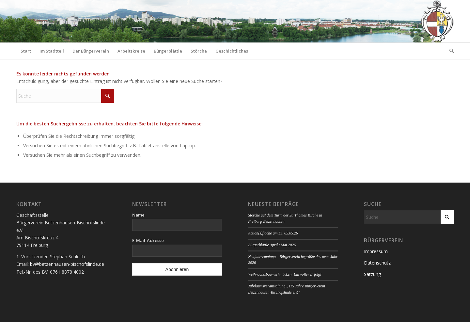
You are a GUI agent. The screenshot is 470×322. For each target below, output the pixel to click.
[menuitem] (25, 51)
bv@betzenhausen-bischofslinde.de (67, 264)
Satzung (372, 274)
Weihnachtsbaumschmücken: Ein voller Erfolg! (284, 274)
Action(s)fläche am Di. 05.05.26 (273, 233)
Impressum (376, 251)
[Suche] (449, 51)
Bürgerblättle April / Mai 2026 (272, 245)
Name (138, 215)
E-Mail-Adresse (148, 240)
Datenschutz (377, 263)
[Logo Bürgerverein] (437, 21)
